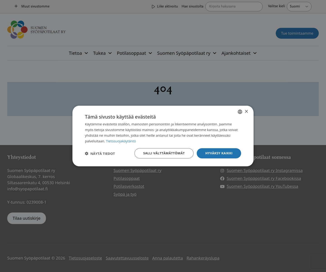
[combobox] (240, 112)
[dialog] (163, 136)
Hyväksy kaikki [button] (219, 153)
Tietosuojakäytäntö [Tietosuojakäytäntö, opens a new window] (121, 141)
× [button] (246, 111)
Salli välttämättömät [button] (164, 153)
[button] (100, 153)
